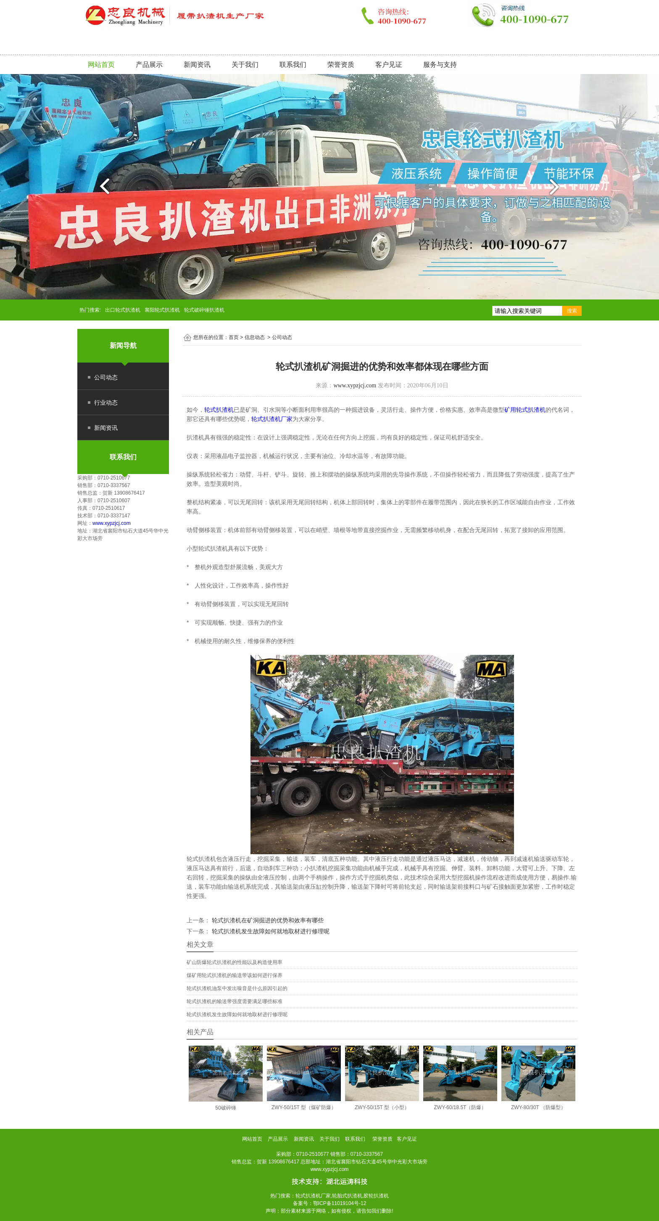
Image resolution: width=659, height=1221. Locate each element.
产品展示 (149, 64)
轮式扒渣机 (219, 409)
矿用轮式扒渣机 (525, 409)
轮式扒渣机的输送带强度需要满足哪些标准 (234, 1001)
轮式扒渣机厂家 (272, 419)
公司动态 (106, 377)
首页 (234, 337)
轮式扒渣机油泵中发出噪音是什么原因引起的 (237, 988)
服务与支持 (440, 64)
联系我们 (292, 64)
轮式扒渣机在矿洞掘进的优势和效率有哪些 (267, 920)
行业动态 (106, 402)
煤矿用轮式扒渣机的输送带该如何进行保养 (234, 975)
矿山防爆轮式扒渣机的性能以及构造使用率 (234, 962)
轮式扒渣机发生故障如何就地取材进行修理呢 (270, 931)
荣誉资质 (340, 64)
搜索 (572, 311)
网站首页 (101, 64)
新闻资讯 (197, 64)
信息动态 (255, 337)
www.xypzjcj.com (111, 523)
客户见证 (388, 64)
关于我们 (245, 64)
